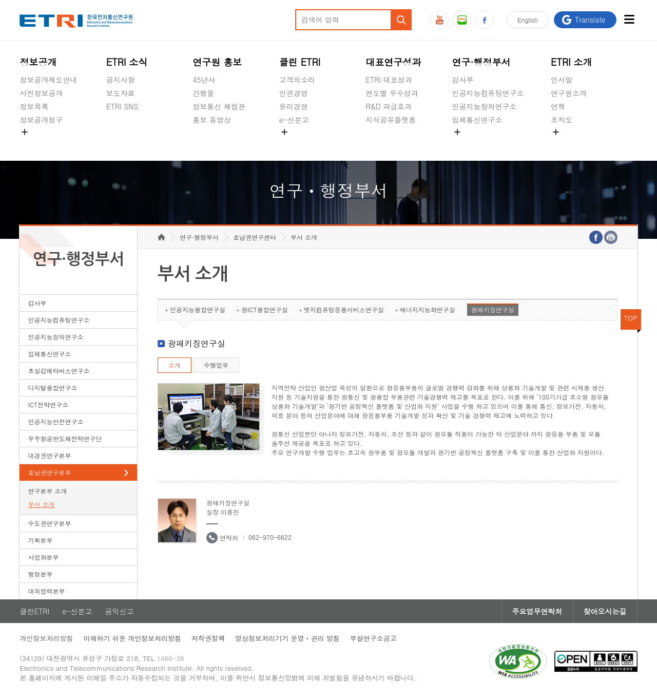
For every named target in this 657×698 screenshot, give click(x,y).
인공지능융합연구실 (197, 309)
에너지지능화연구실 (427, 309)
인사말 (561, 79)
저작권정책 (208, 638)
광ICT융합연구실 (264, 309)
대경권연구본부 (49, 455)
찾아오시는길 (605, 611)
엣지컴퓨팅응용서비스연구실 (344, 309)
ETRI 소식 (127, 62)
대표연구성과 (393, 62)
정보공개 (38, 62)
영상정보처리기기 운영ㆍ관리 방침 (287, 638)
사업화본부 (43, 557)
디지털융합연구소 (52, 387)
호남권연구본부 (49, 472)
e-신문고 (294, 120)
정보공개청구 (41, 120)
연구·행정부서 (481, 62)
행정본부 (40, 574)
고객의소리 (297, 79)
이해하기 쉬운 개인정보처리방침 (132, 638)
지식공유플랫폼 (390, 120)
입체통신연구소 (477, 120)
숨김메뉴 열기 (25, 132)
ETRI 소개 (571, 62)
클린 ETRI (300, 62)
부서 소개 (41, 504)
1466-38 (170, 658)
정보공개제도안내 (48, 79)
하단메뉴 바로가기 (0, 0)
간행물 (203, 93)
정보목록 (34, 106)
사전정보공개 (41, 93)
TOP (630, 318)
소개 (174, 365)
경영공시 (34, 144)
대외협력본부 (46, 591)
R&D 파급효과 (388, 106)
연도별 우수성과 (391, 93)
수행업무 (216, 365)
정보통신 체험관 (218, 106)
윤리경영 (293, 106)
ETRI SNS (122, 106)
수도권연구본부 (49, 523)
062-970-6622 (270, 537)
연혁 (558, 106)
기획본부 (40, 540)
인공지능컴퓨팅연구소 (488, 93)
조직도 (561, 120)
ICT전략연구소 (48, 404)
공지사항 (120, 79)
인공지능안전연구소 (55, 421)
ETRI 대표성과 (388, 79)
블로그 (461, 19)
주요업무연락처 (537, 611)
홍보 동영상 (211, 120)
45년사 (203, 79)
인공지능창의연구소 (484, 106)
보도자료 (120, 93)
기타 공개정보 (573, 144)
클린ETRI (34, 611)
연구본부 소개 (47, 490)
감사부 (463, 79)
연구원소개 (569, 93)
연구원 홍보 (217, 62)
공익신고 (293, 144)
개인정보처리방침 (46, 638)
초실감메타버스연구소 (488, 144)
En (527, 19)
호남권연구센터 (254, 237)
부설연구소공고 (373, 638)
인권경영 (293, 93)
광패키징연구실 (492, 309)
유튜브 (439, 19)
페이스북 (484, 19)
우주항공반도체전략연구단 (65, 438)
